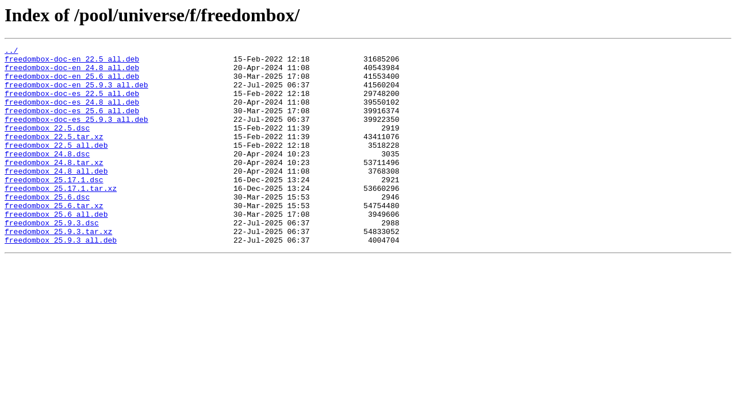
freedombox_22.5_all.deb (56, 165)
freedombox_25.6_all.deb (56, 248)
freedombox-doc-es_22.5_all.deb (72, 103)
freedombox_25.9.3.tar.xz (58, 269)
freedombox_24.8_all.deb (56, 196)
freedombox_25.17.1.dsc (54, 207)
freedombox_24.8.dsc (47, 176)
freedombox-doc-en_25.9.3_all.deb (76, 93)
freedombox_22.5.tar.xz (54, 155)
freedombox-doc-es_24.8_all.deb (72, 114)
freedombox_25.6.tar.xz (54, 238)
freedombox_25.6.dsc (47, 228)
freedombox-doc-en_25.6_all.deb (72, 83)
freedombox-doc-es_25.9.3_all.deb (76, 134)
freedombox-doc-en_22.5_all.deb (72, 62)
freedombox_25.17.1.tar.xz (61, 217)
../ (11, 52)
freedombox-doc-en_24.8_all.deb (72, 72)
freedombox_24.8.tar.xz (54, 186)
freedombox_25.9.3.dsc (52, 259)
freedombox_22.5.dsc (47, 145)
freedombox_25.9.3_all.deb (61, 279)
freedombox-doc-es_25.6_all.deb (72, 124)
